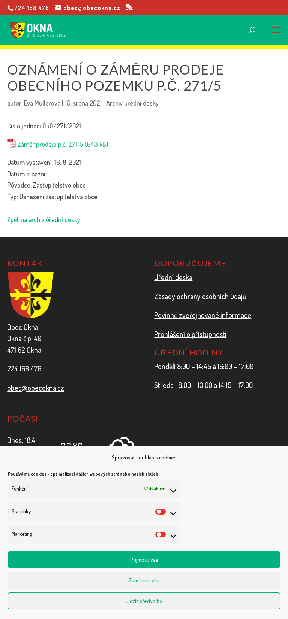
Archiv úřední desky (132, 103)
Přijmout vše (144, 559)
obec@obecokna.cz (35, 387)
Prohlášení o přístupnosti (190, 334)
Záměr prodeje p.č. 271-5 (50, 144)
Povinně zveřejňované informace (202, 315)
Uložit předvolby (144, 600)
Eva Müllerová (42, 103)
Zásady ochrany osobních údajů (200, 296)
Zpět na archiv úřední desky (43, 219)
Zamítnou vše (144, 580)
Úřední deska (173, 277)
